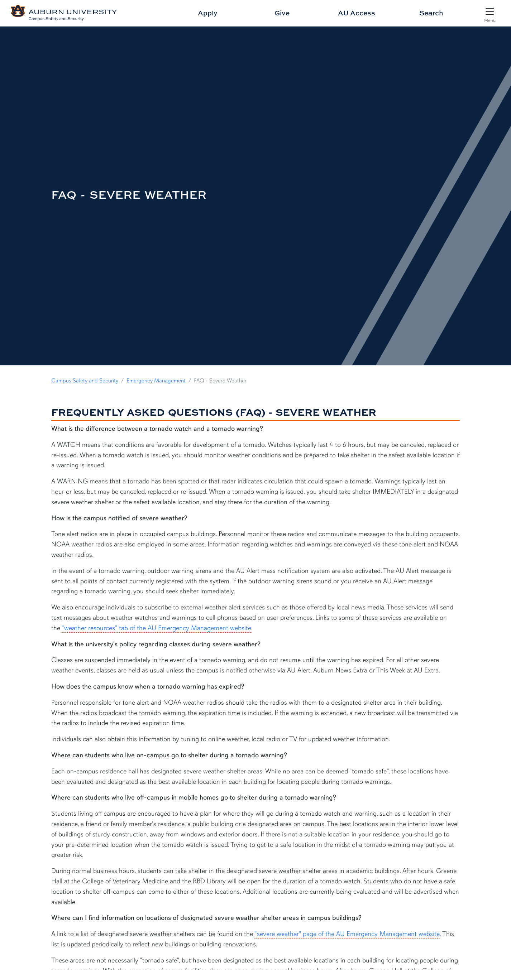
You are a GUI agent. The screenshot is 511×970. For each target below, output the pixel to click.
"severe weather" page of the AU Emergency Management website (347, 934)
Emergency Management (156, 380)
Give (282, 13)
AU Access (356, 13)
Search (431, 13)
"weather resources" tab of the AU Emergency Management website (156, 628)
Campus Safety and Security (84, 380)
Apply (208, 13)
